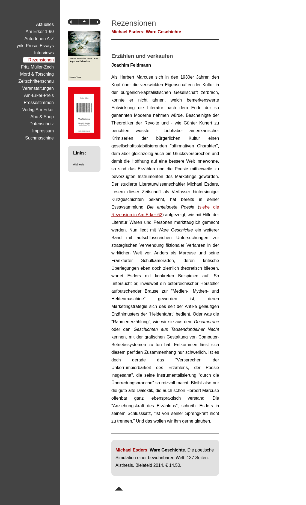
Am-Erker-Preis (39, 95)
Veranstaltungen (38, 88)
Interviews (44, 52)
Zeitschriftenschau (36, 81)
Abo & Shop (42, 116)
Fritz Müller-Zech (37, 67)
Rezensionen (41, 60)
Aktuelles (45, 24)
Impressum (43, 131)
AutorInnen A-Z (39, 38)
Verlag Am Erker (38, 109)
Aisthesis (78, 164)
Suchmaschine (39, 138)
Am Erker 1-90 (40, 31)
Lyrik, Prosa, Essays (34, 45)
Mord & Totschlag (37, 74)
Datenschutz (41, 123)
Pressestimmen (39, 102)
